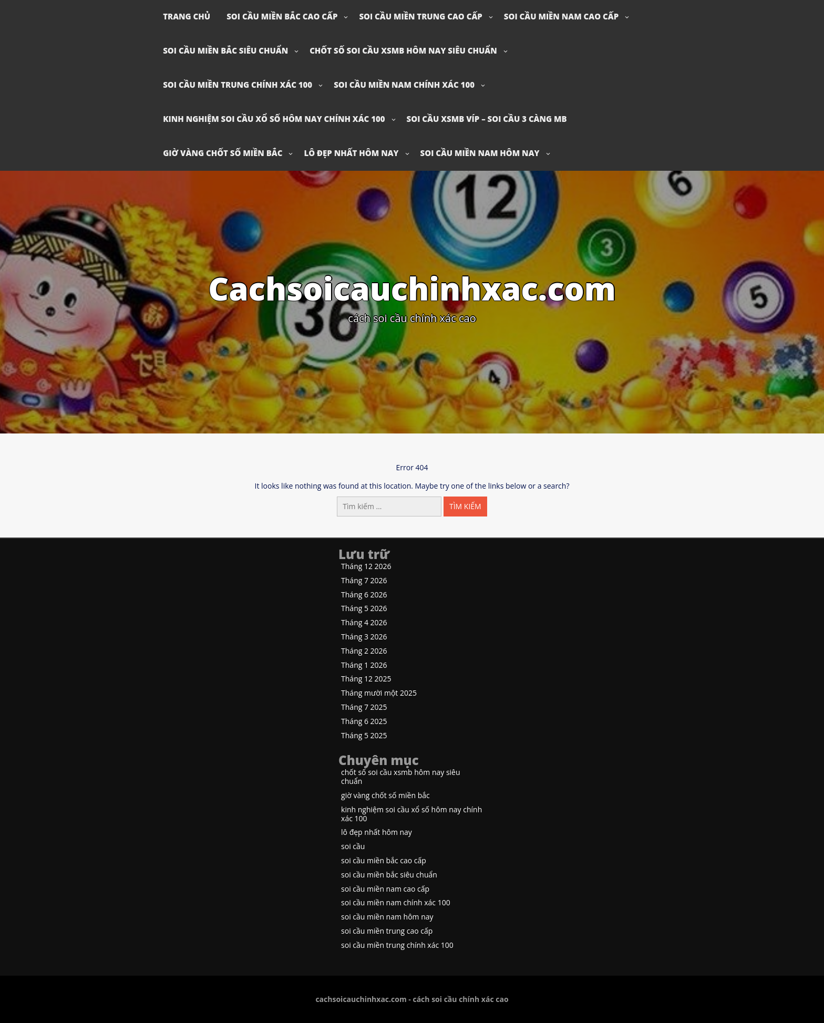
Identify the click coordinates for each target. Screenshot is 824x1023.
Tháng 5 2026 (364, 608)
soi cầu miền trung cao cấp (420, 16)
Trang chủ (186, 16)
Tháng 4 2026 (364, 622)
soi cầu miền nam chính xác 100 (404, 84)
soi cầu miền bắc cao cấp (281, 16)
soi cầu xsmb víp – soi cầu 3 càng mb (487, 118)
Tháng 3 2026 (364, 637)
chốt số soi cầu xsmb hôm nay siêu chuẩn (403, 50)
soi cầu (353, 846)
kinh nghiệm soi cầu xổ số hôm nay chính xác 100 (274, 118)
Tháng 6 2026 (364, 595)
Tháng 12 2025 (366, 679)
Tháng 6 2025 (364, 721)
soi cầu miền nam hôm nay (480, 153)
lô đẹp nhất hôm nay (351, 153)
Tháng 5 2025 (364, 735)
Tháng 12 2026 (366, 566)
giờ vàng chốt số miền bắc (222, 153)
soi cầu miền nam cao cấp (561, 16)
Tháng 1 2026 (364, 665)
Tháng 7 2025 (364, 707)
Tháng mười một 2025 (379, 693)
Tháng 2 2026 (364, 651)
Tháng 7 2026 (364, 580)
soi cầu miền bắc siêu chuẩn (225, 50)
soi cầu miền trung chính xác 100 (237, 84)
